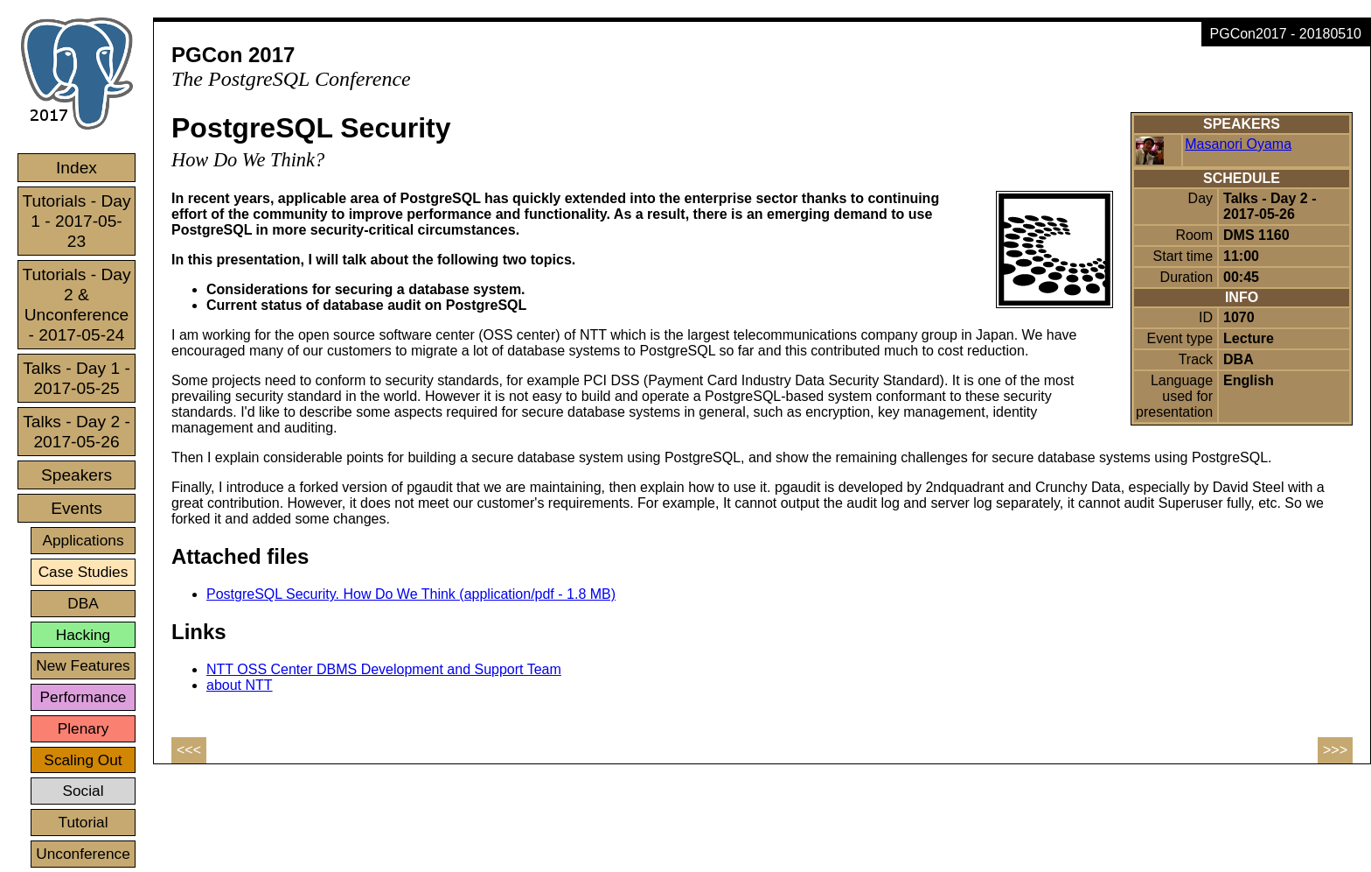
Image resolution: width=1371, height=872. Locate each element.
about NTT (239, 685)
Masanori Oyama (1238, 144)
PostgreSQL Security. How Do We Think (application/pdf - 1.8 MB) (411, 594)
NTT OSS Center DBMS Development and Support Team (383, 669)
